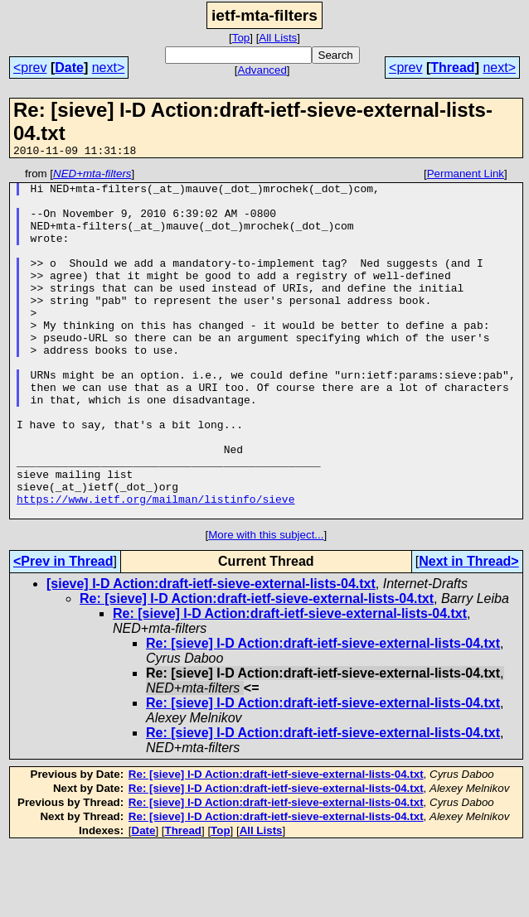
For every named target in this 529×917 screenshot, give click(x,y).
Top (241, 37)
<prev (29, 67)
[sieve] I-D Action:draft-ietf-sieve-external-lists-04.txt (211, 653)
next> (108, 67)
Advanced (262, 70)
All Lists (278, 37)
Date (69, 67)
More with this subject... (265, 604)
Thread (452, 67)
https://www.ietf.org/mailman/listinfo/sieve (155, 565)
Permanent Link (465, 176)
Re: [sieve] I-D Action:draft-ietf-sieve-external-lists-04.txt (257, 668)
